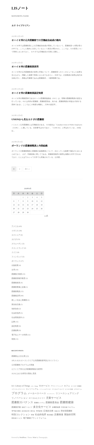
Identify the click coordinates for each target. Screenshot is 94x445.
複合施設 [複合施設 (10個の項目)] (50, 415)
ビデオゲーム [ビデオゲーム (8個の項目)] (78, 389)
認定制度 (15, 326)
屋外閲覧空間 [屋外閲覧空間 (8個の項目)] (26, 411)
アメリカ (15, 226)
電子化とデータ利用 (19, 335)
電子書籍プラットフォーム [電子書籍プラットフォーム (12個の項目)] (34, 418)
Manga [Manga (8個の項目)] (36, 386)
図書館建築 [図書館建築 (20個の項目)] (67, 402)
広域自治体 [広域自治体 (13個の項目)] (48, 411)
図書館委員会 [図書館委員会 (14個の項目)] (52, 402)
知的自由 (15, 309)
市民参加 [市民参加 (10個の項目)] (39, 411)
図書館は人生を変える (20, 356)
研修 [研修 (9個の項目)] (32, 415)
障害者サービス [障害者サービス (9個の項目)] (17, 418)
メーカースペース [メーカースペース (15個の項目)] (37, 393)
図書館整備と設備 (18, 287)
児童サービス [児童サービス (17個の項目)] (54, 397)
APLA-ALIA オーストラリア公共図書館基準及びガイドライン (35, 360)
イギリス (15, 231)
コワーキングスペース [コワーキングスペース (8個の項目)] (18, 389)
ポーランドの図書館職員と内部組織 (29, 145)
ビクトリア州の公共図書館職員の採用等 (27, 369)
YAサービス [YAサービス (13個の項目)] (44, 386)
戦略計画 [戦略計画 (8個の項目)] (57, 411)
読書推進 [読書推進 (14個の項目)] (58, 414)
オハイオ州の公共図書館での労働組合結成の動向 (36, 40)
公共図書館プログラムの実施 (23, 365)
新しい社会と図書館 (19, 300)
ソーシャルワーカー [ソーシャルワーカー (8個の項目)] (45, 389)
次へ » (27, 169)
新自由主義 (16, 304)
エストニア (16, 235)
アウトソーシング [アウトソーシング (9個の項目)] (57, 386)
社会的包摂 (16, 313)
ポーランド (16, 261)
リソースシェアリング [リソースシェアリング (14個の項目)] (67, 393)
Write (34, 437)
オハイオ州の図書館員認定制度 (27, 93)
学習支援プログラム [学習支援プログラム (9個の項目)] (68, 407)
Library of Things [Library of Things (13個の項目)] (22, 386)
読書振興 (15, 330)
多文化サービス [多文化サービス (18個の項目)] (42, 406)
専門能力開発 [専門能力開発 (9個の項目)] (16, 411)
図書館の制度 (17, 274)
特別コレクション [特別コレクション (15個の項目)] (21, 414)
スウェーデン (17, 244)
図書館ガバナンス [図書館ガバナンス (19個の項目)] (22, 402)
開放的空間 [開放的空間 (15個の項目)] (69, 414)
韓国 (13, 339)
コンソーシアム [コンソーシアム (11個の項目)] (32, 389)
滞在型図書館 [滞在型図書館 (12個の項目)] (66, 411)
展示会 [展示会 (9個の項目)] (32, 411)
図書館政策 (16, 283)
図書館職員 (16, 291)
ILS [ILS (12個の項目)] (13, 386)
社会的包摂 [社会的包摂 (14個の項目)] (40, 414)
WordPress (22, 437)
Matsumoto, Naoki (20, 16)
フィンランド (17, 257)
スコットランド (18, 248)
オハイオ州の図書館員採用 (25, 66)
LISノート (20, 8)
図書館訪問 (16, 296)
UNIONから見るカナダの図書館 (28, 119)
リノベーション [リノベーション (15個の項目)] (20, 398)
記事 (13, 322)
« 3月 (46, 216)
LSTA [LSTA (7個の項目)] (32, 386)
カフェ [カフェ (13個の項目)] (67, 386)
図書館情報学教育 (18, 278)
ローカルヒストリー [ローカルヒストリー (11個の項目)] (37, 398)
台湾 (13, 270)
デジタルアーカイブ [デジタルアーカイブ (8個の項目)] (58, 389)
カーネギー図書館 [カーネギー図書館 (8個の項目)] (76, 386)
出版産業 (15, 265)
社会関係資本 (17, 317)
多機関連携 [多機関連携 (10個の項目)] (56, 407)
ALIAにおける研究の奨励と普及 (24, 373)
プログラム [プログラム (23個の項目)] (19, 393)
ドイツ (14, 252)
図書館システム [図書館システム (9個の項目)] (39, 402)
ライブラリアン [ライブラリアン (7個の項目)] (51, 393)
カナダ (14, 239)
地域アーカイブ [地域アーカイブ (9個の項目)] (27, 407)
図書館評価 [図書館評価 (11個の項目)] (16, 407)
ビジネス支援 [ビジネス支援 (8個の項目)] (69, 389)
